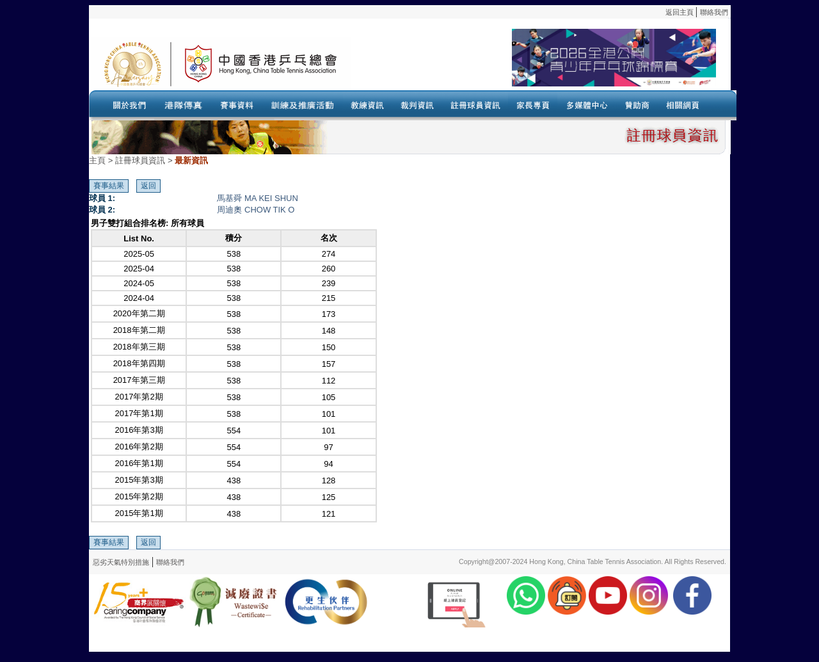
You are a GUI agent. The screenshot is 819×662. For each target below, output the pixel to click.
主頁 (97, 160)
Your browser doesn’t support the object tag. (533, 63)
